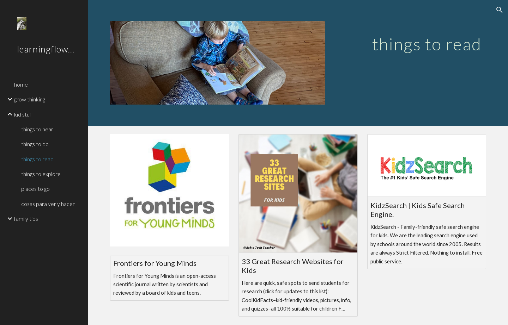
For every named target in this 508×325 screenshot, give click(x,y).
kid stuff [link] (23, 114)
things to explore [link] (41, 173)
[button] (499, 9)
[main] (426, 39)
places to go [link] (35, 188)
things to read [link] (37, 159)
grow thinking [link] (29, 99)
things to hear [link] (37, 129)
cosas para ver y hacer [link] (48, 203)
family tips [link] (26, 218)
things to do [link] (35, 143)
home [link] (21, 84)
